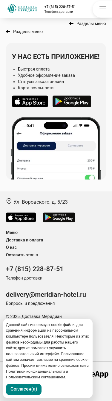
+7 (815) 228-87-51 (60, 7)
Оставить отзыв (22, 254)
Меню (12, 232)
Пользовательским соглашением (35, 377)
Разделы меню (91, 23)
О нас (11, 247)
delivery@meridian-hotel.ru (46, 294)
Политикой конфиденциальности (35, 371)
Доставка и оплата (24, 240)
